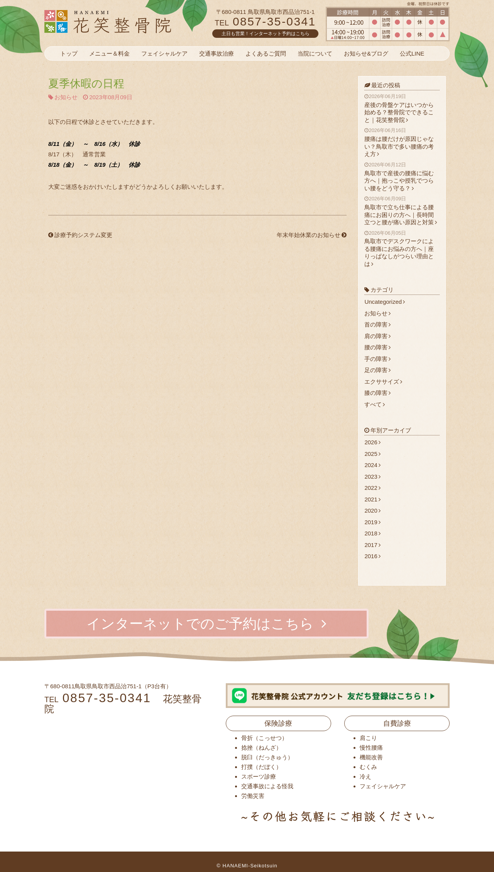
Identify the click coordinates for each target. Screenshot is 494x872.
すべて (374, 404)
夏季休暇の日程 (86, 84)
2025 (372, 453)
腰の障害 (377, 347)
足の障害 (377, 370)
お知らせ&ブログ (366, 53)
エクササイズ (383, 381)
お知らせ (66, 97)
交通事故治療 (216, 53)
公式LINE (412, 53)
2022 (372, 487)
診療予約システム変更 (80, 235)
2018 (372, 533)
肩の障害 (377, 336)
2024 (372, 465)
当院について (315, 53)
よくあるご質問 (265, 53)
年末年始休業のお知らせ (312, 235)
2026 (372, 442)
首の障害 (377, 324)
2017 (372, 545)
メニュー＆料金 (109, 53)
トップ (69, 53)
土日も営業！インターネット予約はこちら (266, 33)
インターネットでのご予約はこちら (206, 624)
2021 (372, 499)
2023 (372, 476)
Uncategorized (384, 301)
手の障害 (377, 359)
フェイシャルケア (164, 53)
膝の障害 (377, 392)
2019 (372, 522)
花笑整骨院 (126, 21)
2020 (372, 510)
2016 (372, 556)
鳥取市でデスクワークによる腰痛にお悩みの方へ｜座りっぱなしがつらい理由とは (402, 248)
